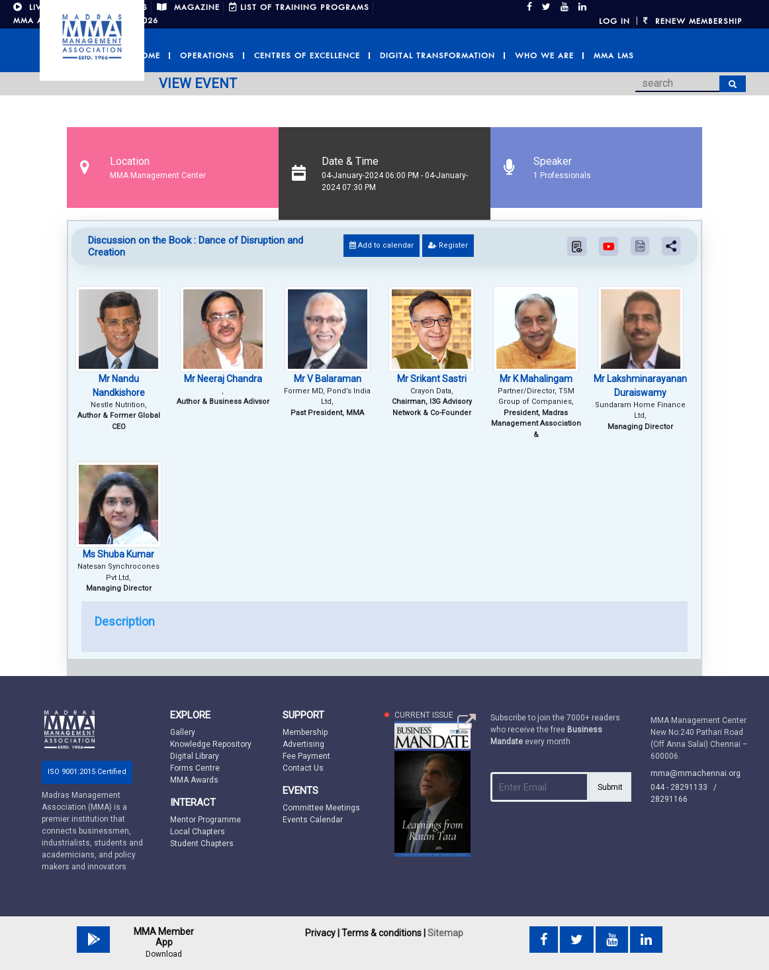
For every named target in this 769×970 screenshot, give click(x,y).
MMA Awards (194, 780)
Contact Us (303, 768)
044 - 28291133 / (687, 787)
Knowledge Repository (210, 744)
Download (164, 954)
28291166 (669, 799)
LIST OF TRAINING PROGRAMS (299, 7)
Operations (207, 55)
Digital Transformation (437, 55)
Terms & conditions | (383, 933)
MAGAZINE (188, 7)
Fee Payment (306, 756)
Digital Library (194, 756)
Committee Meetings (321, 807)
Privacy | (322, 933)
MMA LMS (614, 55)
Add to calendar (381, 245)
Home (147, 55)
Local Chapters (197, 831)
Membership (305, 732)
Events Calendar (313, 819)
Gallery (182, 732)
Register (448, 245)
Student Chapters (202, 843)
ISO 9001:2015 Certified (87, 771)
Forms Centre (195, 768)
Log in (614, 21)
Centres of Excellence (307, 55)
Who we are (544, 55)
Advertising (303, 744)
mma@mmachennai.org (696, 773)
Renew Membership (693, 21)
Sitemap (445, 933)
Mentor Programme (205, 819)
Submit (610, 787)
